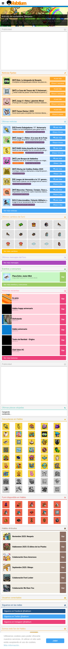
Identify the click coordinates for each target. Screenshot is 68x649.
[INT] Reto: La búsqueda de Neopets (26, 80)
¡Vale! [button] (55, 641)
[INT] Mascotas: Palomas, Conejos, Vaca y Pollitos (32, 190)
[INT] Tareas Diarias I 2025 (23, 111)
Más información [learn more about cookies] (11, 645)
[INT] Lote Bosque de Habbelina (25, 159)
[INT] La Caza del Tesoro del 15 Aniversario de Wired (33, 90)
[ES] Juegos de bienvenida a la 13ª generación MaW (33, 179)
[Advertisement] (34, 51)
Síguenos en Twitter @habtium (16, 616)
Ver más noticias (10, 211)
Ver (63, 277)
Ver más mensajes (10, 263)
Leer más (58, 79)
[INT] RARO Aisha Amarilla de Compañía (28, 148)
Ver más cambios (10, 251)
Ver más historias (10, 358)
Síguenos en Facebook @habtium (17, 611)
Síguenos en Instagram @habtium (17, 622)
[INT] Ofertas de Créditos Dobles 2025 (27, 169)
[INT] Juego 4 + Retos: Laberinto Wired (28, 101)
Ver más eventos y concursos (15, 285)
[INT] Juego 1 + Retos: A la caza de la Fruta (29, 138)
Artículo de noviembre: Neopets (17, 16)
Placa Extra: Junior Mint (22, 276)
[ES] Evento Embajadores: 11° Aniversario (29, 128)
